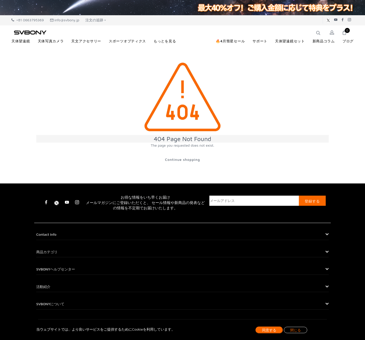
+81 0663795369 (27, 20)
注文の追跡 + (95, 20)
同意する (269, 330)
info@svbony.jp (64, 20)
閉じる (295, 330)
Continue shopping (182, 159)
